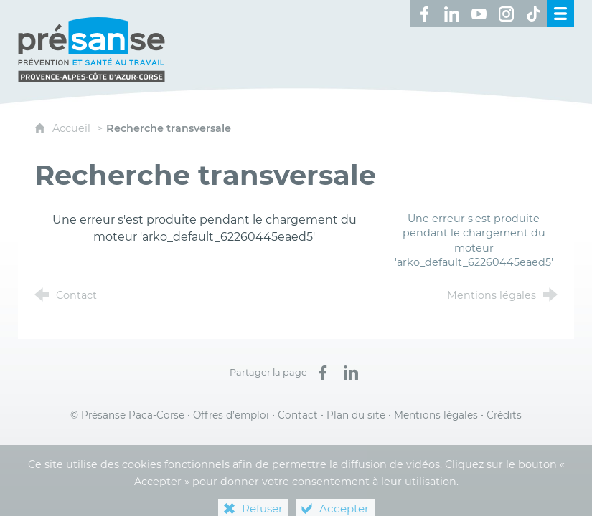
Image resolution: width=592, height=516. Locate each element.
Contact (298, 415)
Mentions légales (436, 415)
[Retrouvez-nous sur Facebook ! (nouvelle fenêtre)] (424, 13)
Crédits (504, 415)
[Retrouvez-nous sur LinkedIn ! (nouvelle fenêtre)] (451, 13)
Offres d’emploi (231, 415)
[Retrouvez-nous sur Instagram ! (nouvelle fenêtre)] (506, 13)
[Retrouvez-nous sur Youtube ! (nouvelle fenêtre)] (478, 13)
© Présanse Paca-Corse (127, 415)
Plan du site (355, 415)
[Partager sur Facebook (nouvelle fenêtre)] (323, 372)
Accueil (72, 128)
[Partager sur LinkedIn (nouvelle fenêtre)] (351, 372)
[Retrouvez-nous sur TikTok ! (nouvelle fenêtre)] (533, 13)
